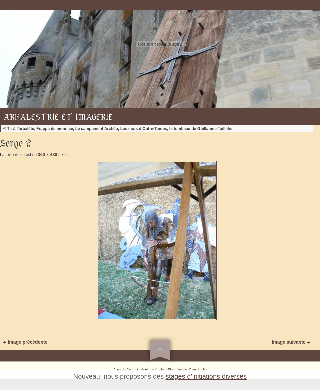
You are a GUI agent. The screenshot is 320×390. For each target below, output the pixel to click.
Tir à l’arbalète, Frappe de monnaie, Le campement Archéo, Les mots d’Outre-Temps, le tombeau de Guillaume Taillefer (118, 128)
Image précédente (25, 342)
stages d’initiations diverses (206, 376)
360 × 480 (47, 154)
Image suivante (291, 342)
